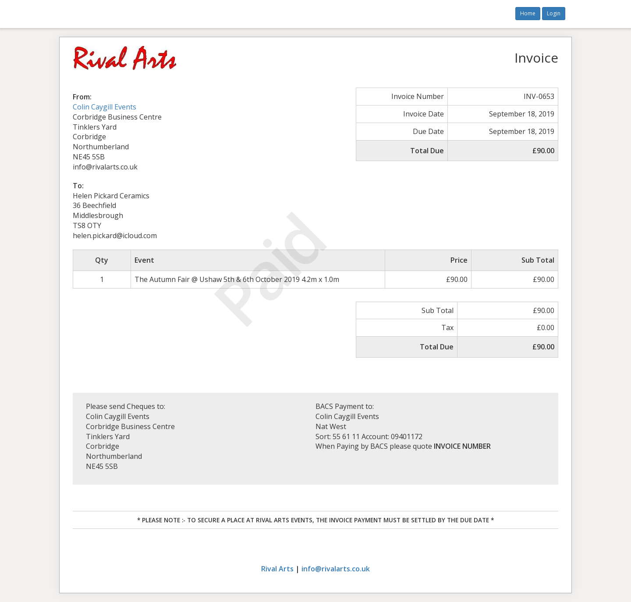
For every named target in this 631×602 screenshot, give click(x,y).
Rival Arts (277, 569)
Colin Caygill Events (104, 107)
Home (527, 13)
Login (553, 13)
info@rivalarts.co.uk (335, 569)
